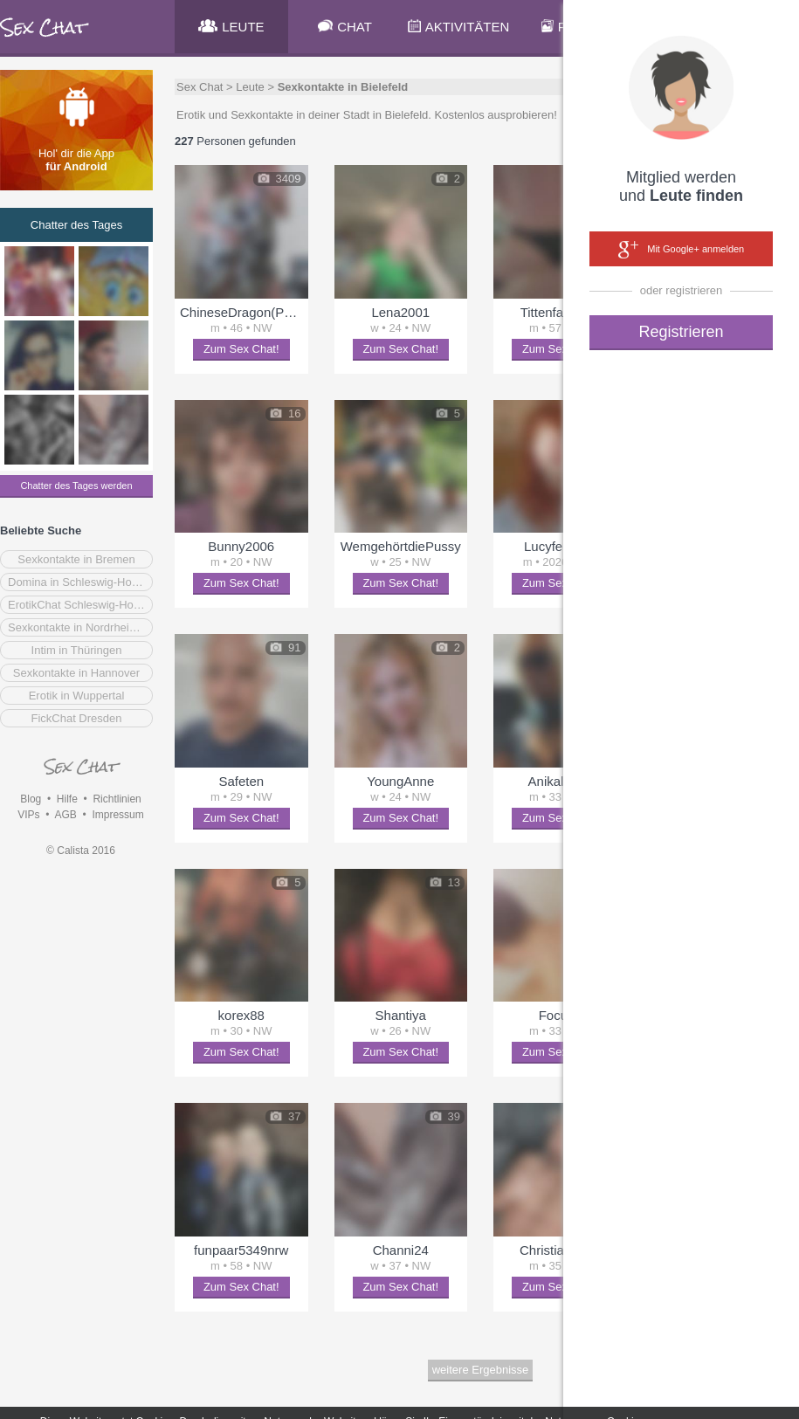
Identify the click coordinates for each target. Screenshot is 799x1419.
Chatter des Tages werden (76, 485)
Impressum (117, 815)
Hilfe (67, 799)
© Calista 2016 (80, 850)
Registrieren (680, 332)
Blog (30, 799)
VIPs (28, 815)
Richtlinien (117, 799)
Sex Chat (199, 86)
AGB (65, 815)
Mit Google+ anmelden (681, 249)
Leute (250, 86)
